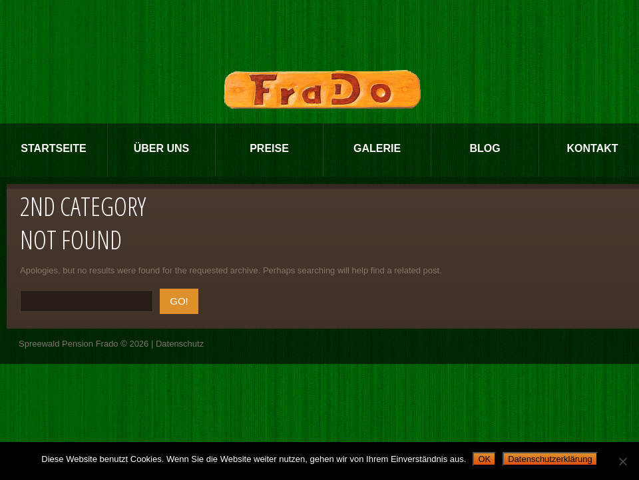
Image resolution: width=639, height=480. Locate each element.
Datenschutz (180, 344)
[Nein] (622, 461)
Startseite (53, 148)
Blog (484, 148)
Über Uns (162, 148)
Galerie (377, 148)
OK (484, 459)
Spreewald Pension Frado (68, 344)
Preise (269, 148)
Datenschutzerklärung (550, 459)
